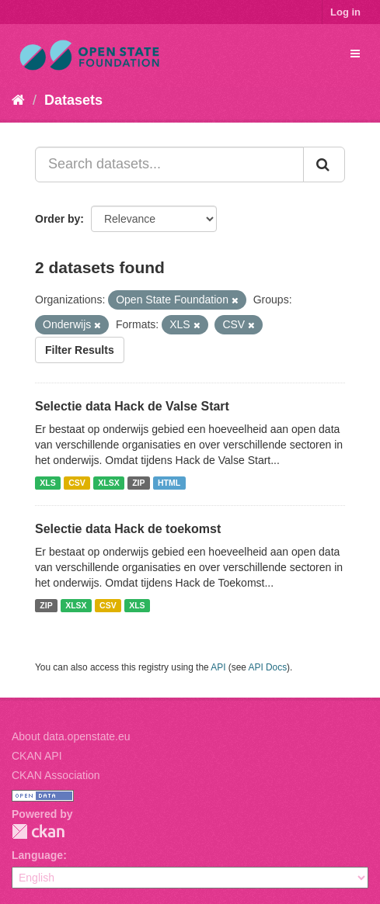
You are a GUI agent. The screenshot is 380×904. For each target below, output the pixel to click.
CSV (76, 482)
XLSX (108, 482)
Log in (345, 12)
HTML (169, 482)
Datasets (73, 100)
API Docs (268, 667)
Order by (57, 219)
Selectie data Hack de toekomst (128, 528)
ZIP (138, 482)
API (218, 667)
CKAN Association (56, 775)
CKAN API (37, 756)
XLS (47, 482)
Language (37, 855)
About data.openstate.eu (71, 736)
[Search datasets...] (169, 164)
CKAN (38, 831)
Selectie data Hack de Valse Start (132, 406)
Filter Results (79, 350)
